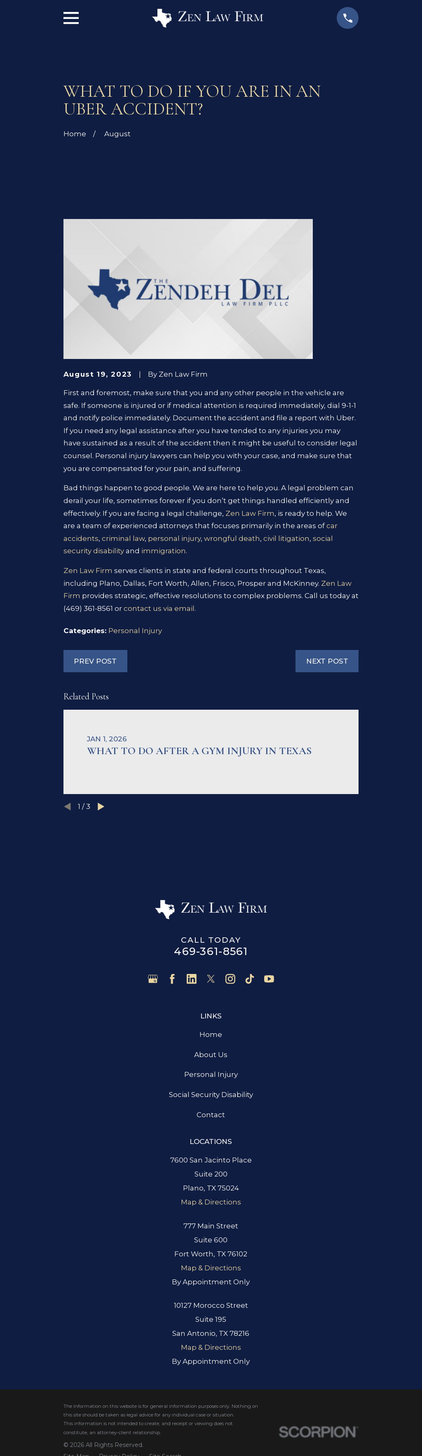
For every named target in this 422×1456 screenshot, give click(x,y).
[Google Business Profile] (153, 979)
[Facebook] (172, 979)
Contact (211, 1115)
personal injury (174, 538)
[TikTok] (250, 979)
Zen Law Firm (249, 513)
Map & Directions (211, 1202)
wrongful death (232, 538)
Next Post (327, 661)
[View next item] (101, 807)
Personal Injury (135, 631)
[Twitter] (211, 979)
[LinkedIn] (192, 979)
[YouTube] (269, 979)
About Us (210, 1055)
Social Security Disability (211, 1094)
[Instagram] (230, 979)
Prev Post (95, 661)
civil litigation (286, 538)
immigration (163, 551)
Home (210, 1034)
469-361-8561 (211, 951)
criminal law (123, 538)
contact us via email (159, 608)
